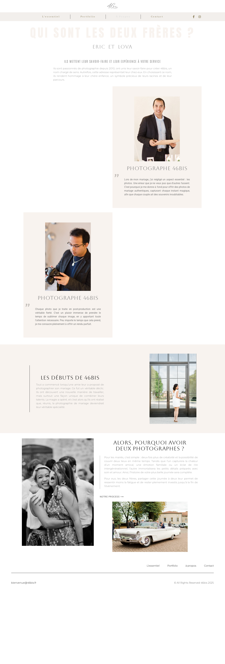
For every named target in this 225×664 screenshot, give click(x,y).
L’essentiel (51, 16)
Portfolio (87, 16)
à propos (123, 16)
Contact (157, 16)
